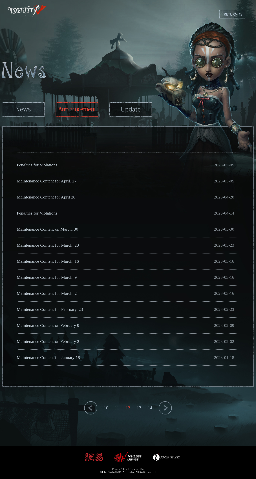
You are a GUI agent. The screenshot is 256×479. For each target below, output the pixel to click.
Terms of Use (137, 469)
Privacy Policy (119, 469)
